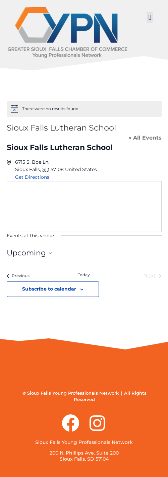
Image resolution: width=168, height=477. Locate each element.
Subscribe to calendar (49, 289)
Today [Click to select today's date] (84, 274)
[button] (150, 17)
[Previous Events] (18, 276)
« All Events (145, 138)
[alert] (84, 109)
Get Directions (32, 177)
